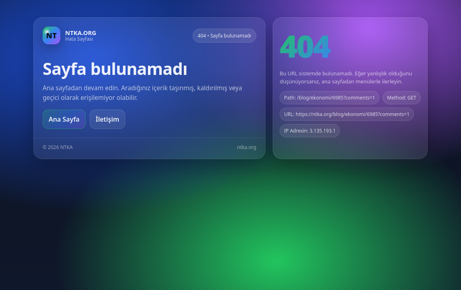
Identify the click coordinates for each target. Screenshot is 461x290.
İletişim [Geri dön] (107, 119)
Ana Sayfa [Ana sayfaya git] (64, 119)
